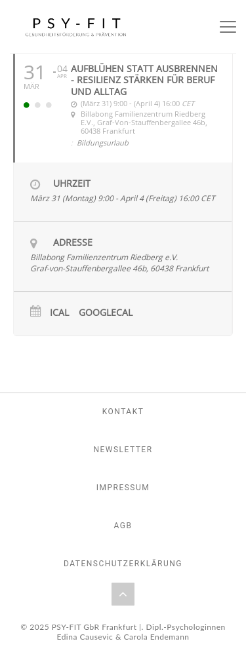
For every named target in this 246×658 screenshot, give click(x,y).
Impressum (123, 487)
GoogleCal (106, 313)
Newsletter (122, 449)
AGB (123, 525)
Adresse (72, 242)
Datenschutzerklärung (123, 563)
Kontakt (123, 411)
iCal (59, 313)
